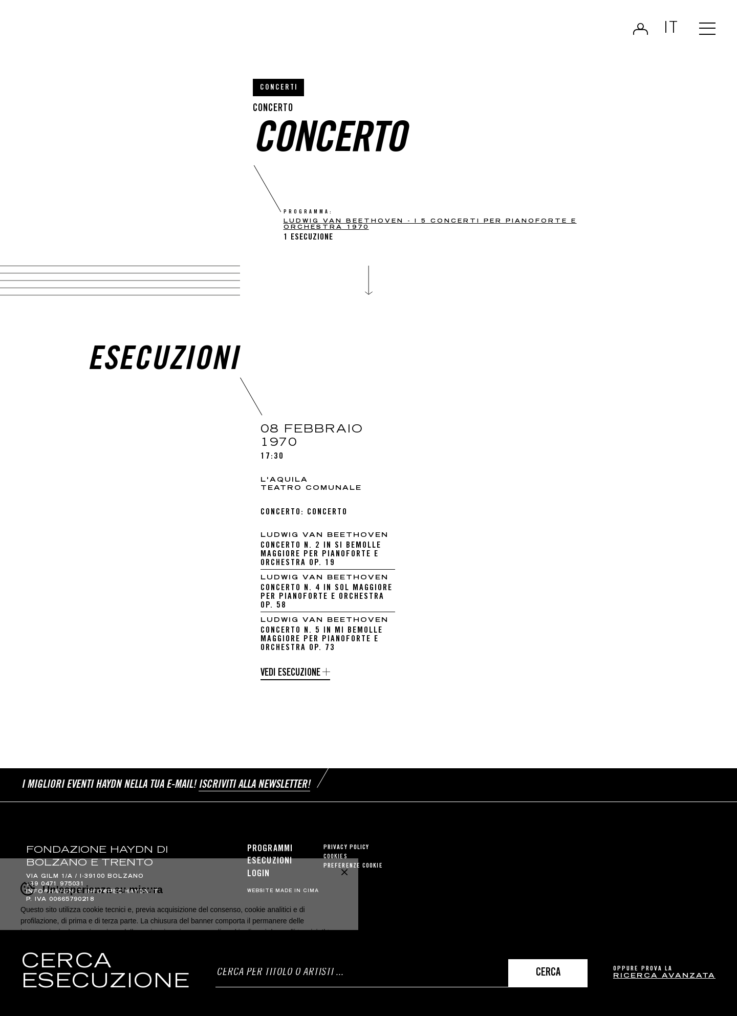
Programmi (270, 849)
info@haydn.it (54, 892)
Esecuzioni (269, 861)
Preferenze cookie (353, 866)
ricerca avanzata (664, 976)
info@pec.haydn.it (122, 892)
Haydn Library (106, 33)
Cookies (335, 857)
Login (640, 29)
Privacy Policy (346, 848)
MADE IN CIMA (297, 891)
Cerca (548, 973)
